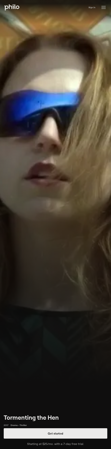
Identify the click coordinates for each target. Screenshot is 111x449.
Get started (55, 433)
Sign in (92, 7)
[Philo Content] (104, 7)
